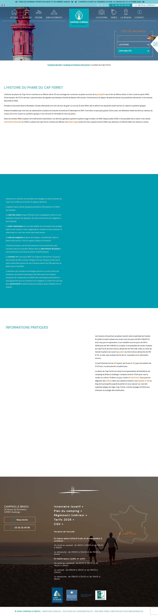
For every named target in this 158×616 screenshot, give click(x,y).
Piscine (38, 17)
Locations (101, 17)
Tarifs (114, 17)
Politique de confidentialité (78, 611)
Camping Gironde (54, 65)
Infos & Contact (145, 5)
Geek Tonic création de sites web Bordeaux (121, 611)
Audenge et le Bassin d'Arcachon (76, 65)
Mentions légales (52, 611)
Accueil (14, 17)
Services (26, 17)
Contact (139, 17)
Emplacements (54, 17)
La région (126, 17)
